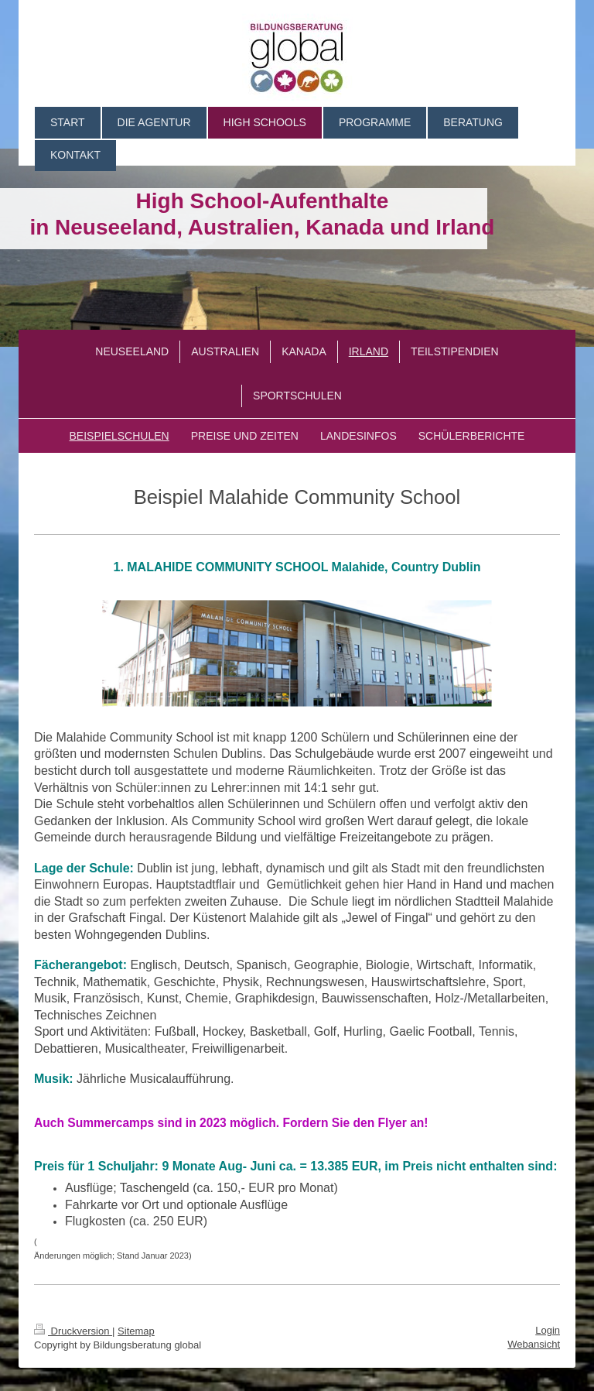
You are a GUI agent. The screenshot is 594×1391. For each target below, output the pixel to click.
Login (547, 1330)
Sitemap (136, 1331)
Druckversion (73, 1331)
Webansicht (533, 1344)
